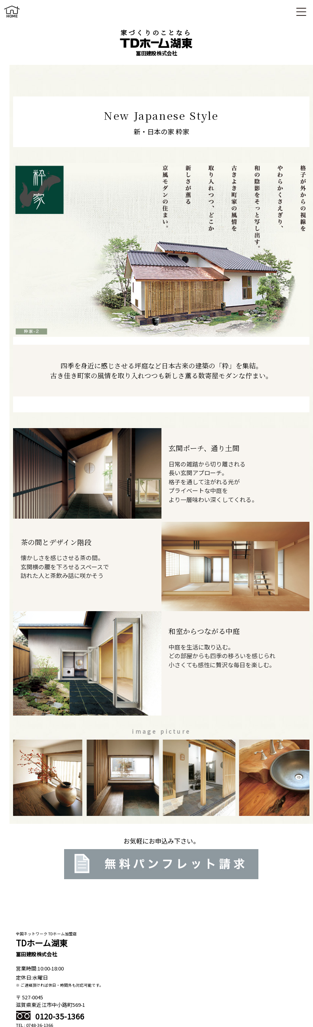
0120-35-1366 (50, 1016)
